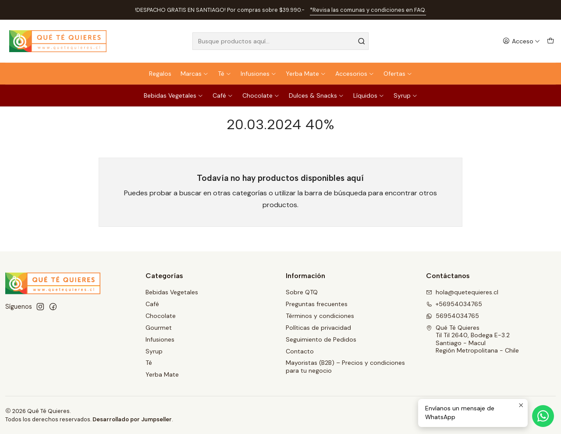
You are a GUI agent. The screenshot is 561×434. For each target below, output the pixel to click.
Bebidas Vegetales (173, 95)
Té (224, 74)
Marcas (195, 74)
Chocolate (261, 95)
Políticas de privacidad (318, 328)
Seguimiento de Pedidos (321, 339)
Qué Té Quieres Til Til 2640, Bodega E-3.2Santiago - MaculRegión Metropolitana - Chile (472, 339)
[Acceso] (521, 41)
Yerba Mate (306, 74)
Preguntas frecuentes (317, 304)
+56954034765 (454, 304)
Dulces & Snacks (316, 95)
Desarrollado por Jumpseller (132, 419)
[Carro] (550, 41)
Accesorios (354, 74)
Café (223, 95)
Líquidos (368, 95)
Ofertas (397, 74)
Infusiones (259, 74)
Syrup (406, 95)
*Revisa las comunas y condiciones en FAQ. (368, 10)
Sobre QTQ (302, 292)
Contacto (300, 351)
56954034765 (452, 316)
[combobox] (280, 41)
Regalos (160, 74)
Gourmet (159, 328)
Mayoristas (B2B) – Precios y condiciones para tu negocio (345, 366)
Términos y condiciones (320, 316)
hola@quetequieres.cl (462, 292)
